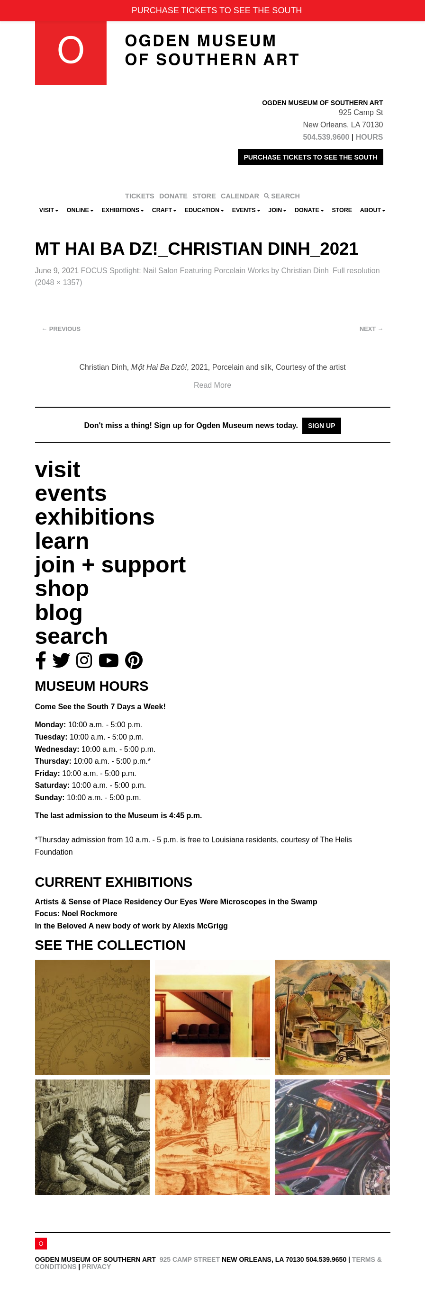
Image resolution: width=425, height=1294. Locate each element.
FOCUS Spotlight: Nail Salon (204, 271)
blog (59, 612)
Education (204, 210)
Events (246, 210)
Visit (49, 210)
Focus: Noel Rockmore (76, 914)
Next (371, 328)
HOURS (369, 137)
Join (277, 210)
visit (58, 469)
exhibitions (95, 516)
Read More (212, 385)
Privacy (96, 1266)
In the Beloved (131, 926)
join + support (110, 564)
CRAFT (164, 210)
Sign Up (321, 425)
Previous (61, 328)
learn (62, 540)
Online (80, 210)
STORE (204, 196)
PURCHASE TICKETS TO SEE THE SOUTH (310, 157)
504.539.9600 (326, 137)
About (373, 210)
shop (62, 588)
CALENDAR (240, 196)
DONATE (173, 196)
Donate (309, 210)
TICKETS (139, 196)
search (72, 636)
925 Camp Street (190, 1259)
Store (342, 210)
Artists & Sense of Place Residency (176, 902)
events (71, 493)
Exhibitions (123, 210)
